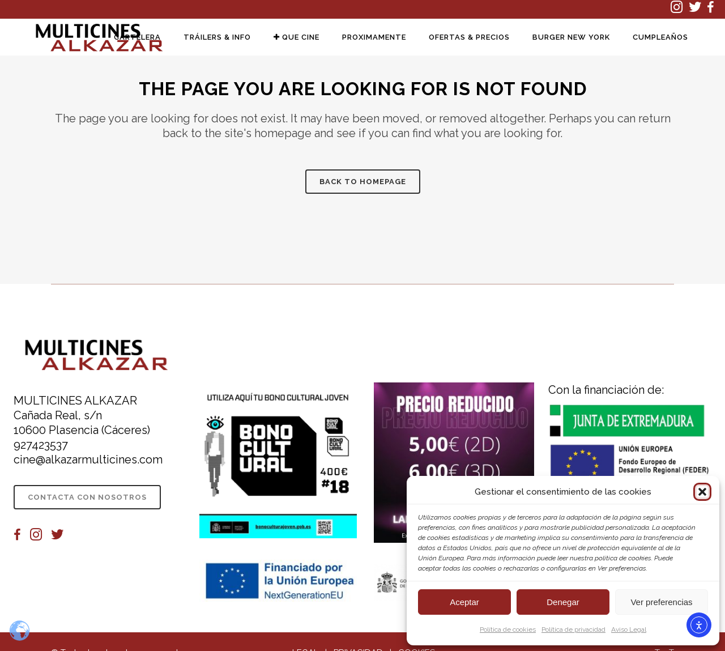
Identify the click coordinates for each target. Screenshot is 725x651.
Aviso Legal (628, 629)
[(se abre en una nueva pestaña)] (680, 9)
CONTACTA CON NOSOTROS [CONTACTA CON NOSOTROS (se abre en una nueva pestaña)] (87, 497)
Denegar (563, 602)
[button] (702, 491)
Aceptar (464, 602)
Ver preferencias (661, 602)
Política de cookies (508, 629)
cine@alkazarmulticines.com (88, 459)
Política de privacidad (573, 629)
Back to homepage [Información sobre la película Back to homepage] (362, 181)
